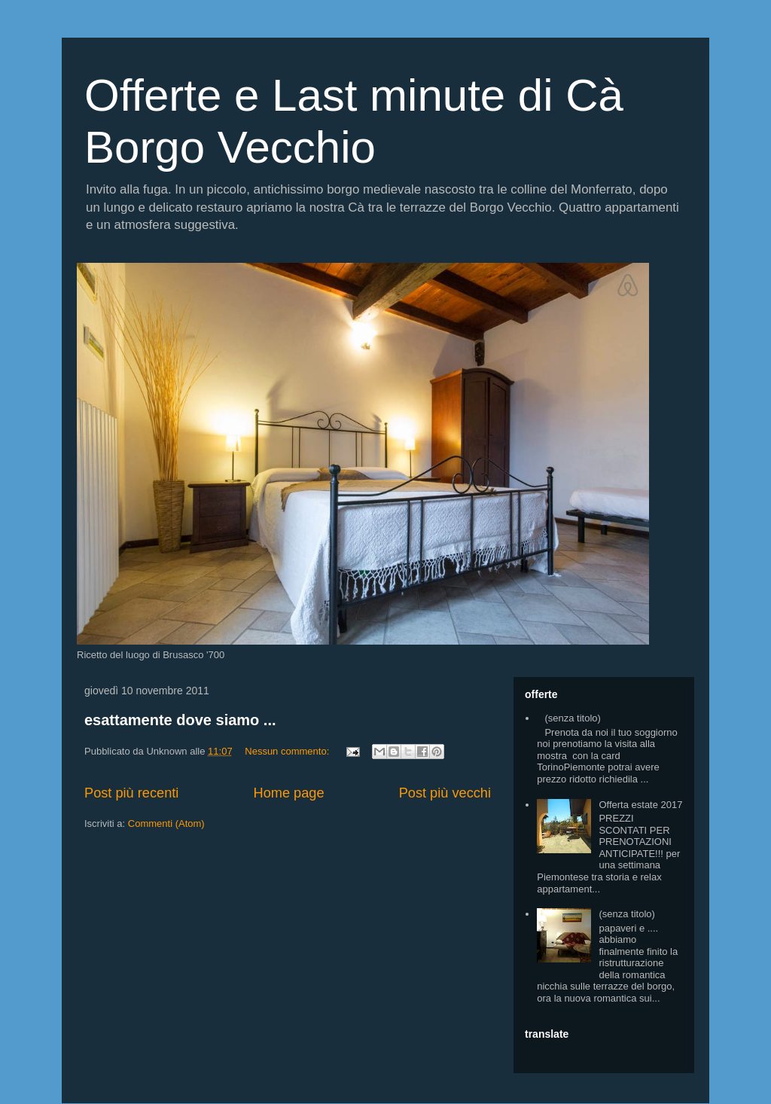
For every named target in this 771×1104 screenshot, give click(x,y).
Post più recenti (131, 793)
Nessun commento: (288, 751)
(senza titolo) (572, 718)
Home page (289, 793)
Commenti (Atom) (166, 823)
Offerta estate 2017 (640, 804)
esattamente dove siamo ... (180, 720)
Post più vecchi (445, 793)
